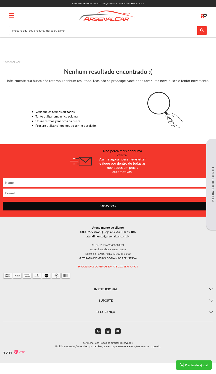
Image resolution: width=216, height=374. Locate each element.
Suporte (106, 300)
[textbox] (103, 30)
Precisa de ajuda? (194, 365)
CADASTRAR (108, 206)
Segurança (105, 312)
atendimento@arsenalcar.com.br (108, 236)
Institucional (105, 289)
